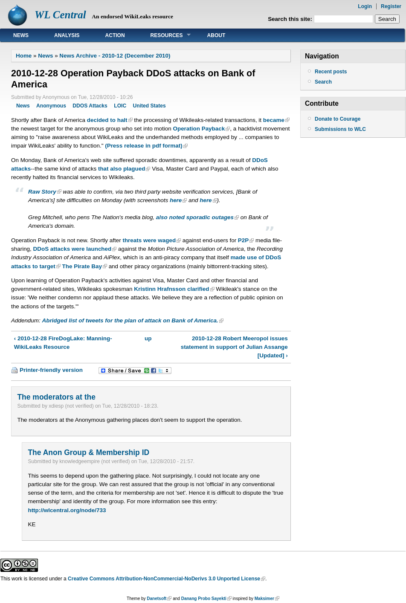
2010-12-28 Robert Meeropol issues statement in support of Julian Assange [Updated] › (234, 347)
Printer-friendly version (51, 370)
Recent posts (331, 72)
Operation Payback (199, 128)
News (21, 35)
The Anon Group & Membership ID (88, 452)
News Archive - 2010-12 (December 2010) (114, 55)
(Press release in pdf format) (143, 145)
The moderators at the (56, 397)
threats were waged (149, 240)
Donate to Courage (337, 119)
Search (323, 82)
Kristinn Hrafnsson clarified (171, 289)
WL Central (60, 14)
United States (149, 106)
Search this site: (291, 19)
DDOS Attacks (89, 106)
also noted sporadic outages (195, 217)
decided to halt (107, 120)
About (216, 35)
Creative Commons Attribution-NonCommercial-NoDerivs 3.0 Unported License (164, 579)
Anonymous (51, 106)
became (273, 120)
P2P (243, 240)
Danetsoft (156, 598)
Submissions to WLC (340, 129)
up (148, 338)
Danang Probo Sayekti (203, 598)
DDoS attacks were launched (72, 249)
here (176, 200)
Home (24, 55)
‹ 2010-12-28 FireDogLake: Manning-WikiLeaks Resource (63, 342)
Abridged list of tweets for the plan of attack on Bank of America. (130, 320)
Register (391, 6)
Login (365, 6)
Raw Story (42, 191)
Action (115, 35)
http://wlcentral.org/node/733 (67, 510)
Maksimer (264, 598)
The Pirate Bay (82, 266)
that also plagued (121, 168)
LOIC (120, 106)
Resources (164, 35)
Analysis (67, 35)
